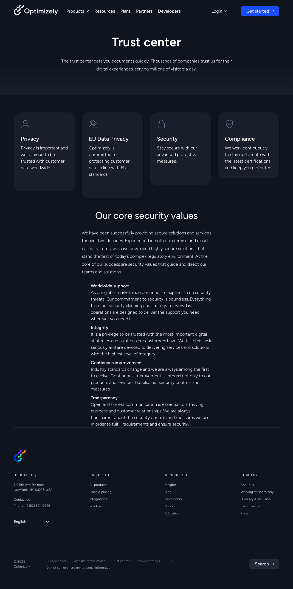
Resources (104, 11)
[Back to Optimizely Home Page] (36, 11)
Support (171, 506)
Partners (144, 11)
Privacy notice (56, 561)
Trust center (121, 561)
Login (219, 11)
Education (172, 513)
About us (247, 485)
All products (98, 485)
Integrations (98, 499)
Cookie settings (148, 561)
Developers (169, 11)
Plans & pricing (100, 492)
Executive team (252, 506)
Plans (125, 11)
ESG (170, 561)
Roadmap (96, 506)
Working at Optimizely (257, 492)
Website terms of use (90, 561)
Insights (171, 485)
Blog (168, 492)
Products (77, 11)
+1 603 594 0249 (37, 506)
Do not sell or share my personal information (79, 568)
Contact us (22, 500)
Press (245, 513)
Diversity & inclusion (256, 499)
